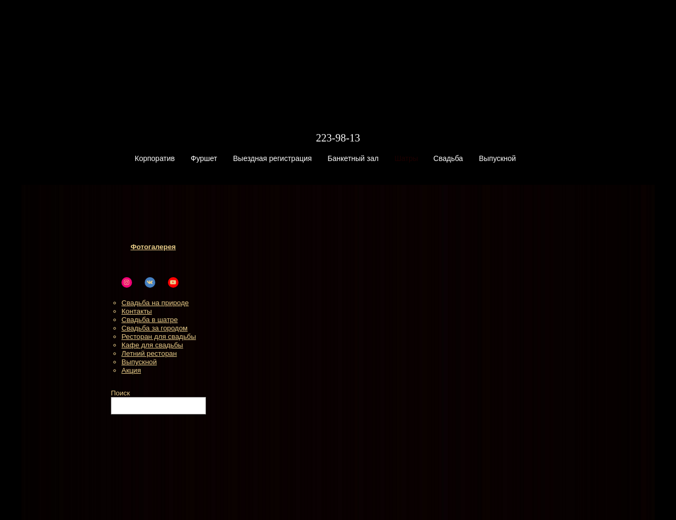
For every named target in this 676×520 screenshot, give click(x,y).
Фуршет (204, 158)
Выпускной (497, 158)
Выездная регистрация (272, 158)
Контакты (136, 311)
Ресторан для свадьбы (158, 337)
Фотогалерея (153, 247)
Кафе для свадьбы (152, 345)
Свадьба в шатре (149, 320)
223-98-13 (338, 138)
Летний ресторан (149, 353)
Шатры (406, 158)
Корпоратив (155, 158)
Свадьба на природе (155, 303)
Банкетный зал (353, 158)
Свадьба (448, 158)
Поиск (120, 393)
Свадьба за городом (154, 328)
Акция (131, 370)
